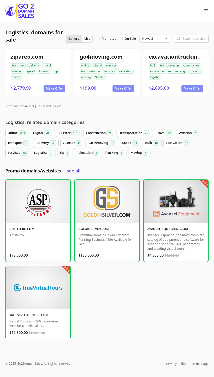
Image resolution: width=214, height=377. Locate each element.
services (111, 65)
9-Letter (68, 133)
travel (47, 65)
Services (18, 153)
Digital (42, 133)
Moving (139, 153)
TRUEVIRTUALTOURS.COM (28, 315)
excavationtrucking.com (181, 56)
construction (191, 65)
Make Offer (54, 88)
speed (31, 71)
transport (18, 65)
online (85, 65)
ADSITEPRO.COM (21, 229)
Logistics (43, 153)
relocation (125, 71)
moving (86, 77)
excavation (157, 71)
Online (17, 133)
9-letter (100, 77)
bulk (153, 65)
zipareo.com (27, 56)
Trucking (114, 153)
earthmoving (176, 71)
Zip (65, 153)
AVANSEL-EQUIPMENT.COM (167, 229)
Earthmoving (102, 143)
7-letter (17, 77)
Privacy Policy (176, 364)
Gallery (73, 38)
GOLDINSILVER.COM (93, 229)
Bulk (152, 143)
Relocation (87, 153)
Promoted (109, 38)
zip (56, 71)
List (87, 38)
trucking (195, 71)
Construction (99, 133)
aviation (17, 71)
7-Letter (72, 143)
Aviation (189, 133)
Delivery (46, 143)
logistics (44, 71)
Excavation (178, 143)
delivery (34, 65)
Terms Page (200, 364)
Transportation (134, 133)
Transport (19, 143)
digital (98, 65)
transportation (90, 71)
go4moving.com (101, 56)
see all (73, 171)
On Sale (130, 38)
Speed (130, 143)
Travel (164, 133)
